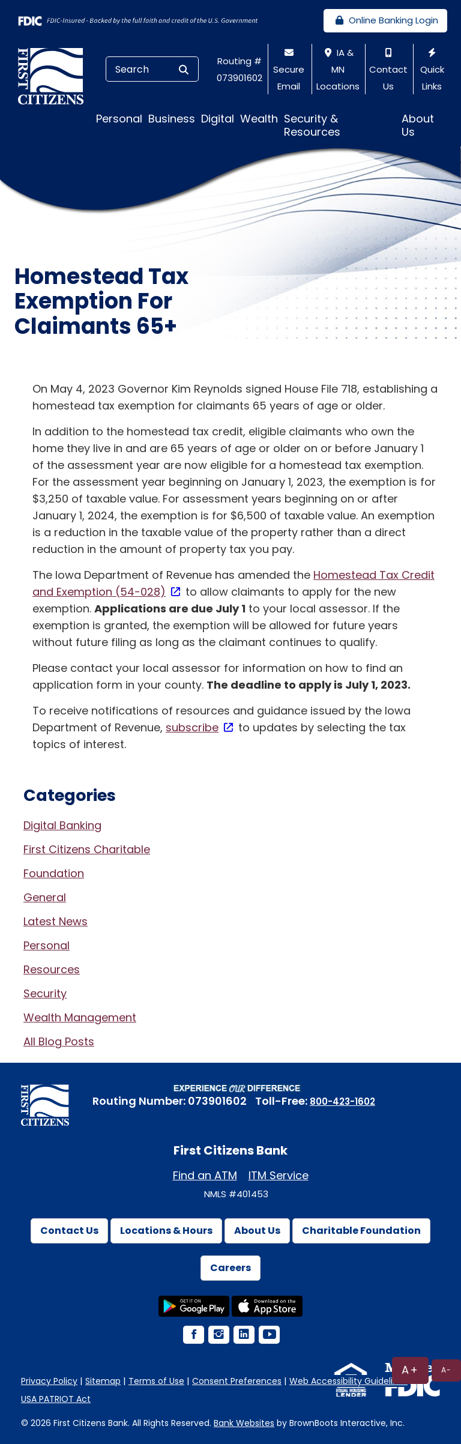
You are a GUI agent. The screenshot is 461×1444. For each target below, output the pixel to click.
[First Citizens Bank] (55, 75)
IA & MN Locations (338, 69)
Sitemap (103, 1381)
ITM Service (279, 1175)
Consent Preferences (237, 1381)
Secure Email (288, 70)
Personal (46, 945)
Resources (51, 969)
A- (446, 1370)
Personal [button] (119, 118)
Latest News (55, 921)
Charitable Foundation (361, 1230)
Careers (230, 1268)
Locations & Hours (166, 1230)
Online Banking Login (385, 20)
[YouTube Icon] (268, 1335)
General (44, 897)
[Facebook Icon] (192, 1335)
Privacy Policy (49, 1381)
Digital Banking (62, 825)
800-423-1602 (342, 1101)
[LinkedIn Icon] (243, 1335)
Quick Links (432, 70)
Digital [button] (217, 118)
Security (45, 993)
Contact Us (388, 70)
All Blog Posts (58, 1041)
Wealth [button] (259, 118)
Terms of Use (156, 1381)
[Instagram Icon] (217, 1335)
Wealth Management (79, 1017)
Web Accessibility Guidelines (348, 1381)
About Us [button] (418, 125)
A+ (410, 1369)
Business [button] (171, 118)
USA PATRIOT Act (56, 1399)
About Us (257, 1230)
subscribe (192, 727)
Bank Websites (244, 1423)
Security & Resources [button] (312, 125)
